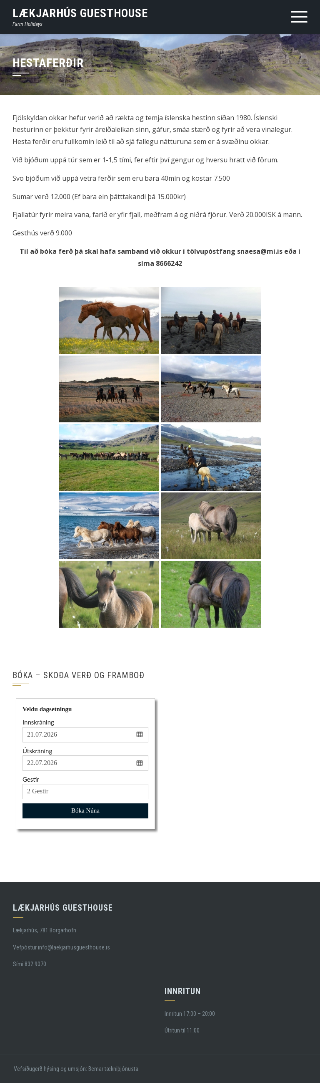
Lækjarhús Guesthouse (80, 13)
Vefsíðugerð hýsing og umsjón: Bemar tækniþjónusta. (76, 1068)
